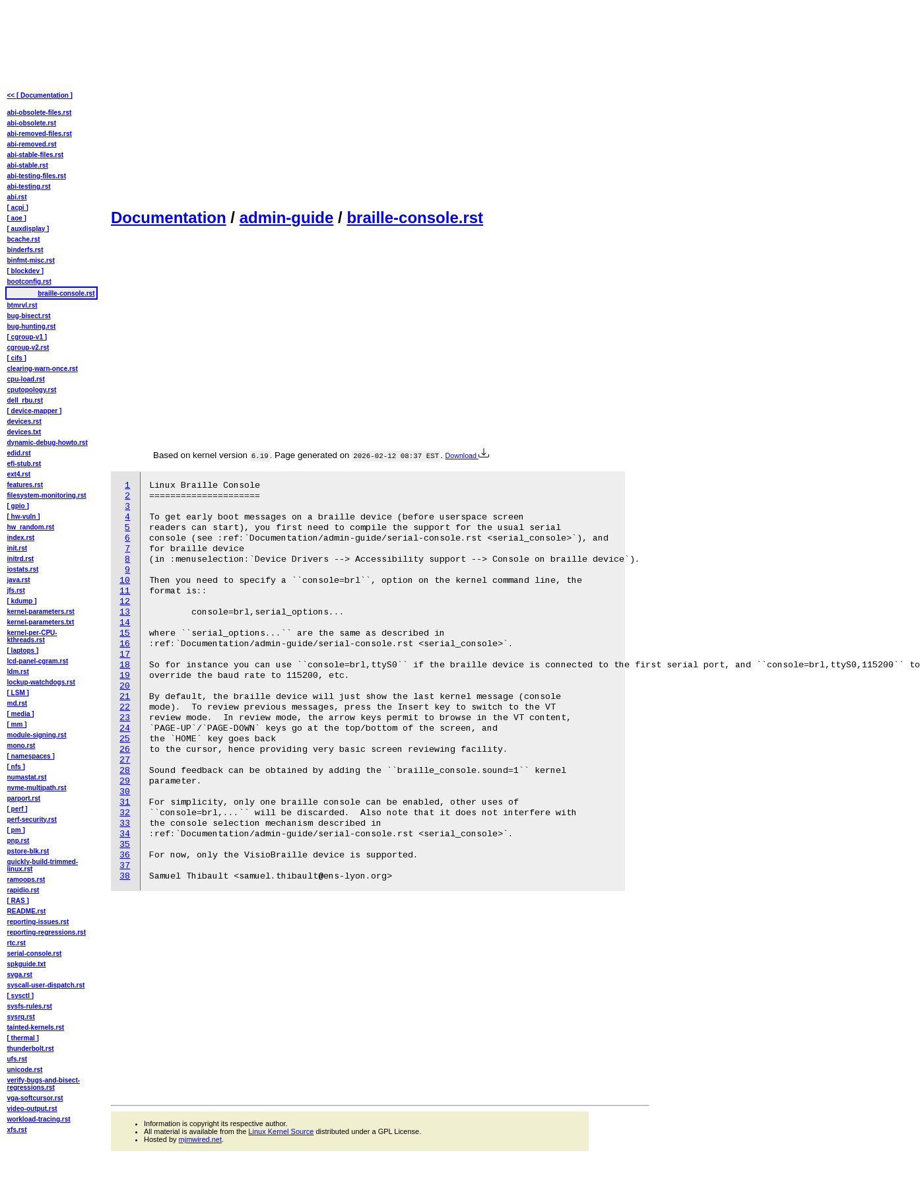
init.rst (17, 548)
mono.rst (21, 745)
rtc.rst (16, 943)
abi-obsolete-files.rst (39, 112)
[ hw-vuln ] (23, 516)
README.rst (26, 911)
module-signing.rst (37, 735)
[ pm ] (16, 830)
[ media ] (20, 714)
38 (124, 876)
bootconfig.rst (29, 281)
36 (124, 855)
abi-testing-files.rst (36, 176)
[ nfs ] (16, 766)
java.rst (18, 580)
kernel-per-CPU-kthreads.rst (32, 636)
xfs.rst (17, 1129)
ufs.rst (17, 1059)
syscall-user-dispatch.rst (46, 985)
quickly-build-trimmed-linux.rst (43, 865)
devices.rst (24, 421)
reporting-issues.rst (38, 921)
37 (124, 866)
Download (467, 455)
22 (124, 707)
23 (124, 718)
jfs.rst (16, 590)
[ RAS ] (18, 900)
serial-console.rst (34, 953)
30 (124, 792)
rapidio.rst (23, 890)
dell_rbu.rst (25, 400)
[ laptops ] (23, 650)
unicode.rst (25, 1069)
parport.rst (24, 798)
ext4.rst (19, 474)
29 (124, 781)
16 (124, 644)
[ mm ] (17, 724)
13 (124, 612)
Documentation (168, 217)
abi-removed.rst (32, 144)
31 (124, 802)
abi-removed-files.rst (39, 133)
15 (124, 633)
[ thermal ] (23, 1038)
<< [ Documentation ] (40, 95)
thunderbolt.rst (30, 1048)
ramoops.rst (26, 879)
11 (124, 591)
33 (124, 823)
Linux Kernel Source (280, 1131)
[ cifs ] (16, 358)
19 (124, 676)
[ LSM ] (18, 692)
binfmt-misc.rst (31, 260)
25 (124, 739)
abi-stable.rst (27, 165)
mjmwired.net (200, 1139)
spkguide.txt (26, 964)
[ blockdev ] (25, 271)
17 (124, 654)
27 (124, 760)
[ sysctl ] (20, 995)
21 (124, 697)
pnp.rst (18, 840)
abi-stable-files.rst (35, 154)
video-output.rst (32, 1108)
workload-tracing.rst (39, 1119)
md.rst (17, 703)
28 (124, 771)
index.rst (21, 537)
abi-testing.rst (29, 186)
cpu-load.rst (26, 379)
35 (124, 845)
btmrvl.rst (22, 305)
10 (124, 580)
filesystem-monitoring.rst (46, 495)
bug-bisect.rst (29, 315)
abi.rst (17, 197)
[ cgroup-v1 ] (27, 337)
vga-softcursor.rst (35, 1098)
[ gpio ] (18, 506)
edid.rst (19, 453)
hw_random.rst (31, 527)
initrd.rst (20, 558)
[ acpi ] (17, 207)
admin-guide (287, 217)
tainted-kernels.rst (36, 1027)
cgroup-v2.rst (28, 347)
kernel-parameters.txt (41, 622)
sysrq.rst (21, 1016)
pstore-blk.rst (28, 851)
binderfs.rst (25, 249)
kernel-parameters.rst (41, 611)
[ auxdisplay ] (28, 228)
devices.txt (24, 432)
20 (124, 686)
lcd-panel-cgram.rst (38, 661)
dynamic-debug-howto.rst (47, 442)
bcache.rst (23, 239)
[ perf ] (17, 809)
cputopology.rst (32, 389)
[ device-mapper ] (34, 411)
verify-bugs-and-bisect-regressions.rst (44, 1084)
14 (124, 623)
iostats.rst (23, 569)
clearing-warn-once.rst (42, 368)
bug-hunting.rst (31, 326)
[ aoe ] (16, 218)
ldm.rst (18, 671)
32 (124, 813)
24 (124, 728)
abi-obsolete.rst (31, 123)
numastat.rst (27, 777)
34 (124, 834)
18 (124, 665)
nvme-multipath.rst (37, 787)
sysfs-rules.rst (29, 1006)
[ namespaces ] (31, 756)
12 (124, 602)
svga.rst (19, 974)
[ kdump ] (22, 601)
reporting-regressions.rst (46, 932)
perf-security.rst (32, 819)
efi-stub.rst (24, 463)
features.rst (25, 484)
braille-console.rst (414, 217)
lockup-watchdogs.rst (41, 682)
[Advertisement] (223, 103)
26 (124, 749)
